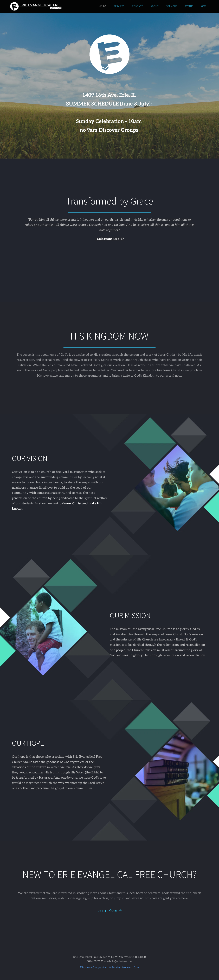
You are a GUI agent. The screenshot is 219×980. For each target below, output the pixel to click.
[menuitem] (102, 6)
